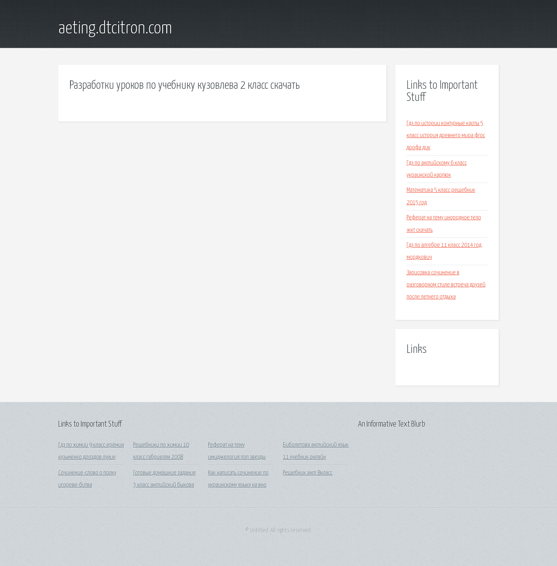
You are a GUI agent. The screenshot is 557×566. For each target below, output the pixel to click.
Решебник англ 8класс (307, 473)
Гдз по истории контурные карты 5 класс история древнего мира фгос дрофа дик (446, 135)
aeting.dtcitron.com (115, 28)
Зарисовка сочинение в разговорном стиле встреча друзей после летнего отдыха (446, 285)
